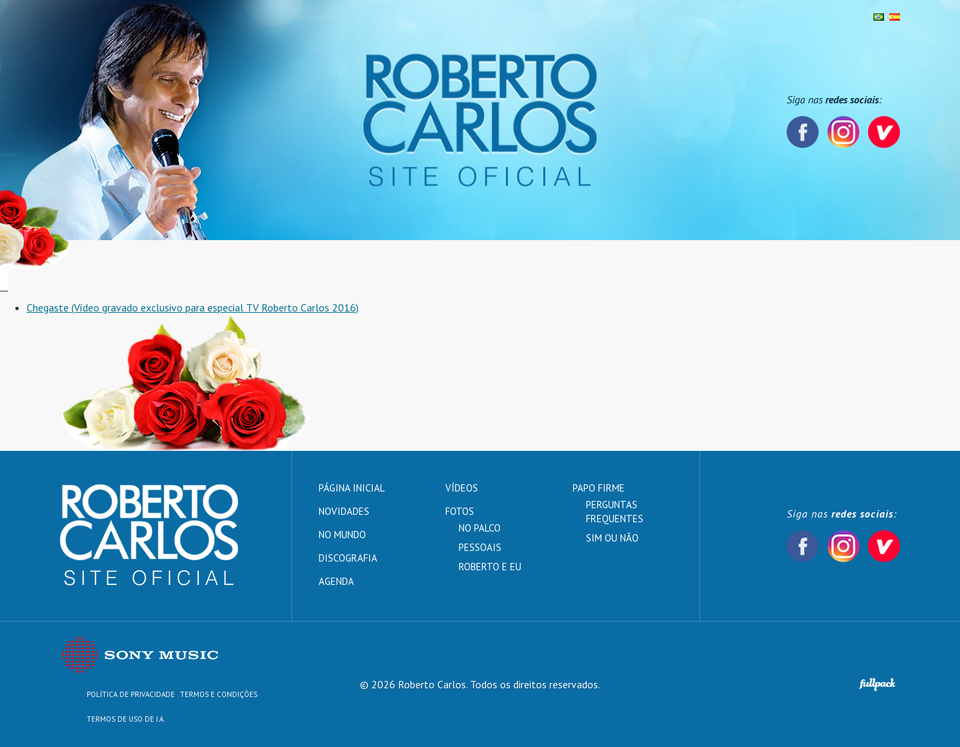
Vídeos (507, 265)
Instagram (843, 132)
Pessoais (480, 547)
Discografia (330, 265)
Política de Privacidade (131, 694)
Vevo (884, 132)
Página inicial (95, 265)
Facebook (803, 132)
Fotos (395, 265)
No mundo (253, 265)
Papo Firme (575, 265)
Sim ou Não (612, 538)
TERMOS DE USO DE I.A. (126, 719)
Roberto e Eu (490, 566)
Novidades (177, 265)
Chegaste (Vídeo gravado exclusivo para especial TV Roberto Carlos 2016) (193, 307)
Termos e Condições (218, 694)
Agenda (450, 265)
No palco (480, 528)
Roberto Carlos (480, 120)
